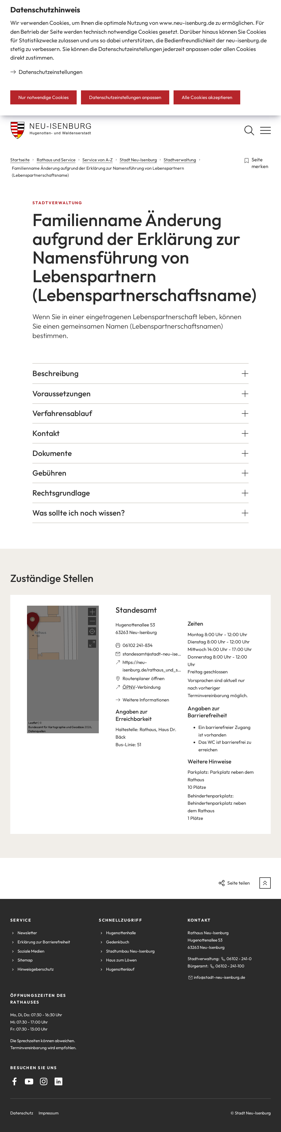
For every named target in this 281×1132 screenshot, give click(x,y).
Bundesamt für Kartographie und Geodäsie (56, 727)
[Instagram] (43, 1081)
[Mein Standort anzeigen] (92, 631)
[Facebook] (14, 1081)
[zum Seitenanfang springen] (265, 883)
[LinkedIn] (58, 1081)
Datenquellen (37, 731)
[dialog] (140, 57)
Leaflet (33, 723)
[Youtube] (29, 1081)
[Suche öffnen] (249, 130)
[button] (140, 373)
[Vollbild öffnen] (92, 644)
